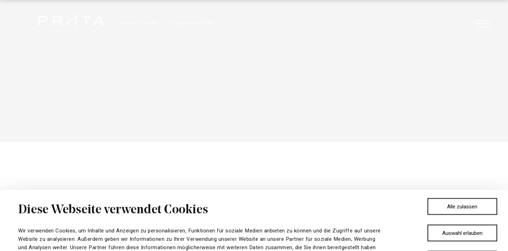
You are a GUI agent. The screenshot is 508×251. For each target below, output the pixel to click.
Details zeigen (298, 237)
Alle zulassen (462, 147)
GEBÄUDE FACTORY (192, 23)
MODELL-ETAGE (139, 23)
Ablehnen (462, 200)
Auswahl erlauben (462, 174)
